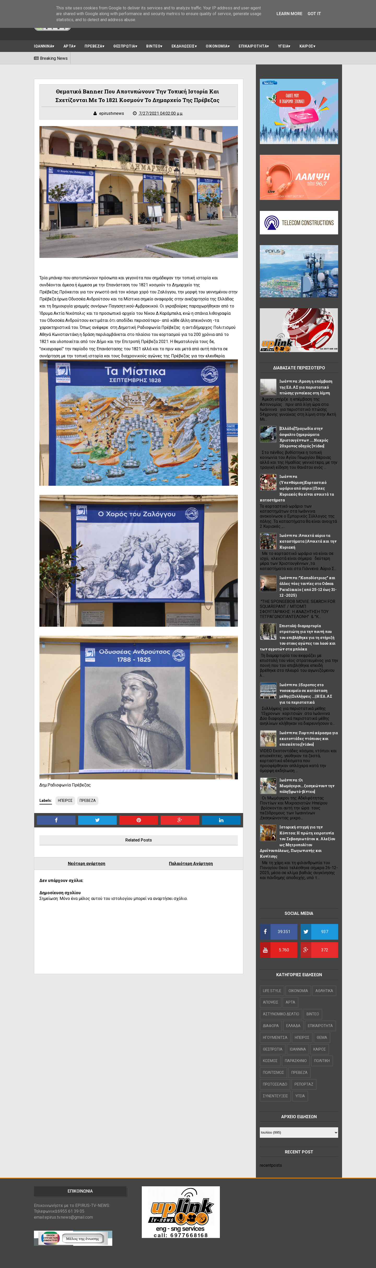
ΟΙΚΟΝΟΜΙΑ (217, 46)
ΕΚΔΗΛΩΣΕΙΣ (183, 46)
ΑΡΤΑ (68, 46)
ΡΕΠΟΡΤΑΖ (304, 1084)
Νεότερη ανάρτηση (86, 863)
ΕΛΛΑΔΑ (293, 1026)
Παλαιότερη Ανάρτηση (191, 863)
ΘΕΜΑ (322, 1037)
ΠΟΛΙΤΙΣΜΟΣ (273, 1072)
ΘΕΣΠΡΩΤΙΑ (124, 46)
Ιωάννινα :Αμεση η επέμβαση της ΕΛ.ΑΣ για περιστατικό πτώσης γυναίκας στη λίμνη (305, 387)
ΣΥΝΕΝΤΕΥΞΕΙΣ (275, 1096)
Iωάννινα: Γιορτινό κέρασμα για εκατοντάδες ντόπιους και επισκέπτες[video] (308, 738)
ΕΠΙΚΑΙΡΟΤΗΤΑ (253, 46)
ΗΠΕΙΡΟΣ (65, 800)
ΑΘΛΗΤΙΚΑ (324, 991)
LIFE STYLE (272, 991)
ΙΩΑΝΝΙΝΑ (43, 46)
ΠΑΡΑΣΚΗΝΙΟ (296, 1061)
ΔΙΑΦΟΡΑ (271, 1026)
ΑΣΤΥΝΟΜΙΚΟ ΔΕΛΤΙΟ (281, 1014)
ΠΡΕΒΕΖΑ (93, 46)
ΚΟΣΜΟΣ (270, 1061)
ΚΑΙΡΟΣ (306, 46)
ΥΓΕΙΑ (283, 46)
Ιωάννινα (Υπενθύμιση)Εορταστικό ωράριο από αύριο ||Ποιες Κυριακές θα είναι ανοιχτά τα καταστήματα (297, 488)
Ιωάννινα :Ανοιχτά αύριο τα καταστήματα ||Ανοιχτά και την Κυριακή (308, 541)
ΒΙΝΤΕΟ (153, 46)
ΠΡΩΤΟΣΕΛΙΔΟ (275, 1084)
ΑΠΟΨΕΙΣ (270, 1002)
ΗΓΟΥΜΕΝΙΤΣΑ (275, 1037)
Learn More (289, 13)
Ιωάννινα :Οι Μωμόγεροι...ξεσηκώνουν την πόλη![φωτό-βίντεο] (306, 786)
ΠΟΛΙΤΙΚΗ (322, 1061)
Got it (314, 13)
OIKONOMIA (298, 991)
